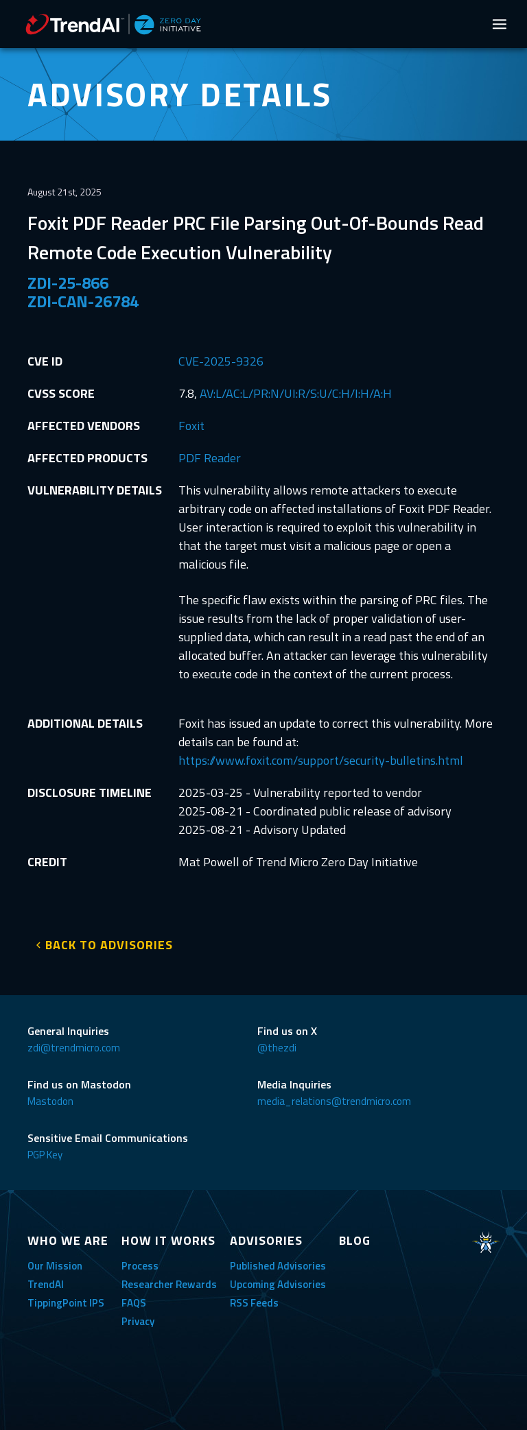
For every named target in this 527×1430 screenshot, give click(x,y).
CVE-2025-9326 (221, 361)
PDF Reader (209, 458)
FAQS (133, 1303)
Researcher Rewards (169, 1284)
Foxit (191, 425)
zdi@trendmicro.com (73, 1048)
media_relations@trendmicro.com (334, 1101)
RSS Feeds (254, 1303)
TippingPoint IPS (65, 1303)
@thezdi (276, 1048)
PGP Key (44, 1155)
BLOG (355, 1240)
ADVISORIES (266, 1240)
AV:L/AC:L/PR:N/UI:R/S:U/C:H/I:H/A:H (296, 393)
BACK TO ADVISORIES (109, 945)
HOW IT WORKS (168, 1240)
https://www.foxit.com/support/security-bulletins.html (320, 760)
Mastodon (50, 1101)
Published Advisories (278, 1266)
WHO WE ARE (67, 1240)
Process (140, 1266)
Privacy (137, 1321)
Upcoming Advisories (278, 1284)
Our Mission (54, 1266)
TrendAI (45, 1284)
